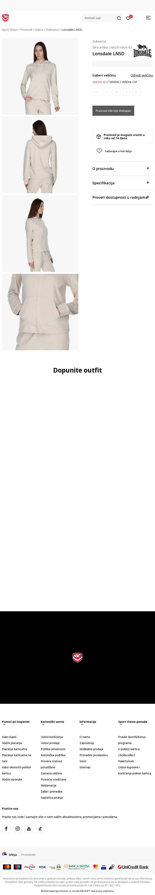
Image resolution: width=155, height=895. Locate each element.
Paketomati (126, 761)
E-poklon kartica (128, 749)
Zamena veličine (51, 773)
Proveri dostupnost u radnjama (120, 197)
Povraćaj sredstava (53, 779)
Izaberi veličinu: (104, 75)
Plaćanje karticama (14, 749)
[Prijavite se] (128, 18)
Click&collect (126, 755)
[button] (102, 17)
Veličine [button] (114, 82)
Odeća (39, 30)
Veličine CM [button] (129, 82)
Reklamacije (49, 785)
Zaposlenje (87, 743)
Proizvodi (26, 30)
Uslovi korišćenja (52, 737)
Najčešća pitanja (52, 797)
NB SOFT (85, 891)
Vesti (83, 761)
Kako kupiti (9, 737)
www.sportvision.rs (60, 891)
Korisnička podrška (53, 755)
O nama (85, 737)
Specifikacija (120, 182)
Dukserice (52, 30)
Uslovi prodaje (50, 743)
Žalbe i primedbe (51, 791)
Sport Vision (10, 30)
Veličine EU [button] (99, 82)
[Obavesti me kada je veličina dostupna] (96, 92)
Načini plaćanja (12, 743)
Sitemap (85, 767)
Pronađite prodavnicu (94, 755)
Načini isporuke (12, 779)
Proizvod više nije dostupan (113, 111)
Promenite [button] (28, 855)
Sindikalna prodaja (91, 749)
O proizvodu (120, 168)
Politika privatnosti (53, 749)
